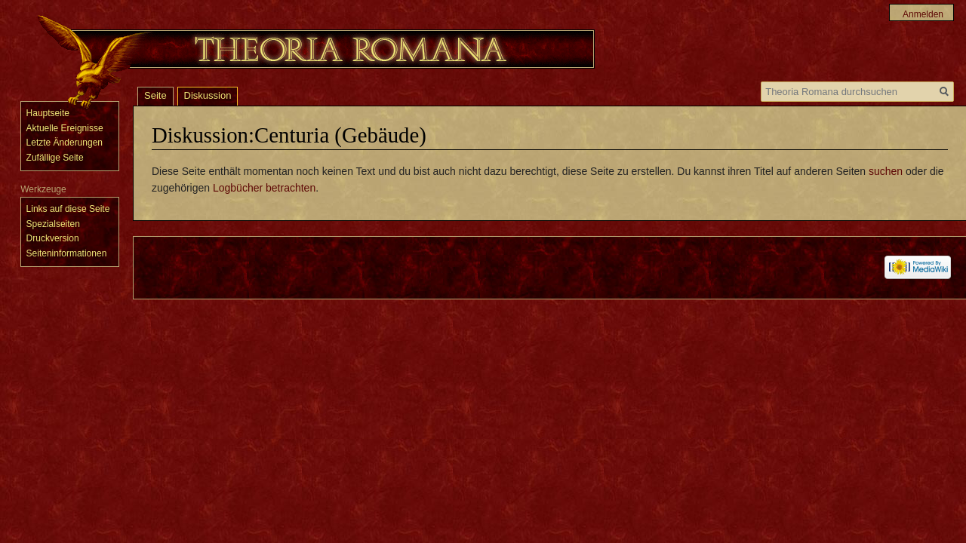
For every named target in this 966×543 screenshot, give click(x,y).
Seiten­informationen (66, 253)
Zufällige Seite (55, 157)
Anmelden (923, 14)
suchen (886, 171)
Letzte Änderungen (64, 142)
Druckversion (52, 238)
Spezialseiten (53, 224)
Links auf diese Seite (68, 209)
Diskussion (208, 95)
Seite (155, 95)
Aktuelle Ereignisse (64, 128)
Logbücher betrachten (264, 188)
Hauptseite (47, 113)
